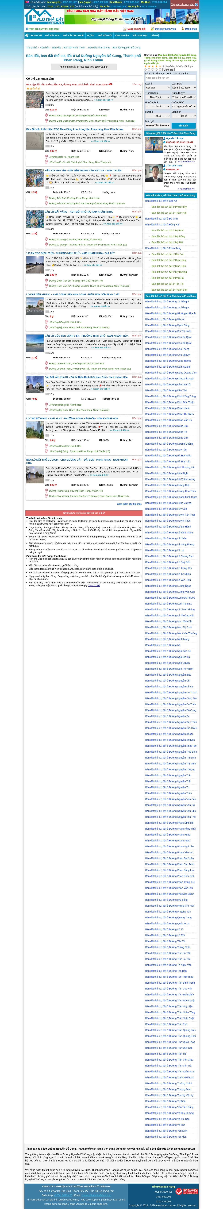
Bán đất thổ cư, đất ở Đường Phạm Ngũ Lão (169, 846)
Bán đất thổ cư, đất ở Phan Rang (163, 248)
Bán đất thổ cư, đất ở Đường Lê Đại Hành (168, 526)
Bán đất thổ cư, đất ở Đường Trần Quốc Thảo (170, 1042)
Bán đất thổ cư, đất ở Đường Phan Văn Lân (169, 888)
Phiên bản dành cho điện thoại (43, 29)
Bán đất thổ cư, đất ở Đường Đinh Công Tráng (170, 396)
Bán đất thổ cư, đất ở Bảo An (161, 200)
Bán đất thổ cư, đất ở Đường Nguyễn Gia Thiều (171, 728)
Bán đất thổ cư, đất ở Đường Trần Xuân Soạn (170, 1071)
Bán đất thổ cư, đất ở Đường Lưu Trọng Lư (168, 603)
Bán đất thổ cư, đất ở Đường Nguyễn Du (167, 716)
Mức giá (149, 121)
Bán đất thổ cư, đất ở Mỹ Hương (169, 272)
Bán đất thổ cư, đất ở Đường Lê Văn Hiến (168, 580)
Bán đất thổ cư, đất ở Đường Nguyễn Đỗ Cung (170, 710)
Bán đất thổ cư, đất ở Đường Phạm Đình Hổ (169, 822)
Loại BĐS (177, 83)
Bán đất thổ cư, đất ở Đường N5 (162, 645)
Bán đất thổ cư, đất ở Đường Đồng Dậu (166, 426)
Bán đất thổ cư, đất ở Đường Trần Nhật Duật (169, 1018)
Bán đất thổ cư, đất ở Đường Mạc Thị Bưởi (168, 627)
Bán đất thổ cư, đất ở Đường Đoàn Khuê (167, 408)
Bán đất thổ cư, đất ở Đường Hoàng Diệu (167, 485)
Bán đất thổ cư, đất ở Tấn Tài (167, 283)
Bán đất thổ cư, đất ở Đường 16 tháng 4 (167, 301)
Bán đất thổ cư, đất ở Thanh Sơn (169, 289)
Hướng (149, 111)
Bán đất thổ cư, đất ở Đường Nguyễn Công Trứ (171, 698)
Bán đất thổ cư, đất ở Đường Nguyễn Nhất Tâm (171, 745)
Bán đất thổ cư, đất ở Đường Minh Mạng (167, 639)
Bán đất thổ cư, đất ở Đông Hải (162, 224)
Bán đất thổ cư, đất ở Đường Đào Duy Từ (167, 384)
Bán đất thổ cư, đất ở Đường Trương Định (168, 1089)
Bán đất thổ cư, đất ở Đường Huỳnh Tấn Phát (170, 514)
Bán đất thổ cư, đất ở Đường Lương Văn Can (170, 591)
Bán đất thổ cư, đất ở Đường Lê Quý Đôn (167, 562)
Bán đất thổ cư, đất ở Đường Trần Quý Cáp (169, 1047)
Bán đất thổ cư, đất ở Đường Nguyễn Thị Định (170, 757)
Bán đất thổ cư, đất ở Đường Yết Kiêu (166, 1136)
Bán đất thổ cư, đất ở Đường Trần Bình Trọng (170, 982)
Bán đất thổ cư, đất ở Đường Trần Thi (165, 1053)
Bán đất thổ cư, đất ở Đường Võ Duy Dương (169, 1113)
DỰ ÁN (90, 35)
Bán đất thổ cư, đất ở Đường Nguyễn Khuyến (170, 739)
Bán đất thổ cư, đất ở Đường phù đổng (166, 899)
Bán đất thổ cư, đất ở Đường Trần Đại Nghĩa (169, 994)
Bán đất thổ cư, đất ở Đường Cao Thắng (167, 349)
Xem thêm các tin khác (129, 504)
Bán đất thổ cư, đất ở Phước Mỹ (169, 206)
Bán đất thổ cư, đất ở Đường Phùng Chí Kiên (169, 905)
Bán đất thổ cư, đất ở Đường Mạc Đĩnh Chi (168, 621)
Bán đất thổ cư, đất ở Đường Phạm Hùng (167, 834)
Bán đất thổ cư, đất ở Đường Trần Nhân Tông (170, 1012)
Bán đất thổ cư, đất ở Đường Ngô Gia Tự (167, 657)
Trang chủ (35, 35)
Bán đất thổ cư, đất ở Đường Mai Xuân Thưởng (171, 633)
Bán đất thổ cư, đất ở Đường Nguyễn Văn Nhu (170, 811)
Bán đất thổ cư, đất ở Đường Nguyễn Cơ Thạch (171, 692)
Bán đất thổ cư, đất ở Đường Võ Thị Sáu (167, 1119)
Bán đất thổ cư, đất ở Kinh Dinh (169, 266)
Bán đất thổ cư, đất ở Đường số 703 (165, 935)
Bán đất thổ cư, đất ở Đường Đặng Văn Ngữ (169, 378)
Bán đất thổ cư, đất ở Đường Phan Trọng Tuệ (170, 882)
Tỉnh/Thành (151, 93)
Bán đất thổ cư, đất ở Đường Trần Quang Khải (170, 1036)
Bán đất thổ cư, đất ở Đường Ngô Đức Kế (168, 651)
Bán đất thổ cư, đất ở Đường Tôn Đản (166, 970)
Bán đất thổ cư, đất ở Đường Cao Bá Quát (168, 337)
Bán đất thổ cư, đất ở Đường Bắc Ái (164, 319)
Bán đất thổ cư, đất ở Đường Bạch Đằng (167, 325)
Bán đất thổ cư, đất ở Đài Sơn (168, 254)
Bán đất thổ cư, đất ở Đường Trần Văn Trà (168, 1065)
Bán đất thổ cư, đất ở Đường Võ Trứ (165, 1124)
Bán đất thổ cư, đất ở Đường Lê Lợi (164, 550)
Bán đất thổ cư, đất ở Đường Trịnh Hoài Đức (169, 1077)
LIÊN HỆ (155, 35)
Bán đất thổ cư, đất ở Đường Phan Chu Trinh (169, 864)
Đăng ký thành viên (165, 29)
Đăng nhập (191, 29)
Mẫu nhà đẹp (140, 35)
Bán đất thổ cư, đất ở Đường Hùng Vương (168, 503)
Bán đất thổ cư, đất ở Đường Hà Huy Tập (167, 461)
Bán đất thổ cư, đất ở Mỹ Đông (168, 236)
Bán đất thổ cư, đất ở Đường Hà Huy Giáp (168, 455)
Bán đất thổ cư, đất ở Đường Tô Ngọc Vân (168, 965)
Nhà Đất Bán (52, 35)
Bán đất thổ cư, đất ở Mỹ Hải (167, 242)
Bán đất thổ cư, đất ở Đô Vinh (161, 218)
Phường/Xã (151, 102)
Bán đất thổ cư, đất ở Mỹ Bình (168, 230)
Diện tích (176, 111)
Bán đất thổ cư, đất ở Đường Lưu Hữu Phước (170, 597)
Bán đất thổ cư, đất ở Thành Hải (169, 212)
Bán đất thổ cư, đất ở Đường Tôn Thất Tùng (169, 976)
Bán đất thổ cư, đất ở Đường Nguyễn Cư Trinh (170, 704)
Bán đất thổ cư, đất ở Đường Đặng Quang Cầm (171, 372)
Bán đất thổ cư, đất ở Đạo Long (169, 260)
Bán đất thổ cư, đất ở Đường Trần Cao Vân (168, 988)
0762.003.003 (163, 1201)
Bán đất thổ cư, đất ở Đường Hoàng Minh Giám (171, 497)
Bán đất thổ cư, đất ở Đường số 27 (164, 929)
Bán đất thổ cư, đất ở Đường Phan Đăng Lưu (169, 870)
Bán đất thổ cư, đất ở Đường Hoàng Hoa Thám (171, 491)
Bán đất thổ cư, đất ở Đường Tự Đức (165, 1101)
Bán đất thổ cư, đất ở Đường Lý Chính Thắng (170, 609)
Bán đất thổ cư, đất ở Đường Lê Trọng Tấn (168, 568)
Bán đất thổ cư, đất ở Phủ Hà (168, 277)
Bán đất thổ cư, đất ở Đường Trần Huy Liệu (169, 1006)
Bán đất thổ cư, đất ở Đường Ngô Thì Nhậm (169, 668)
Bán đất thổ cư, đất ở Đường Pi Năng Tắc (168, 911)
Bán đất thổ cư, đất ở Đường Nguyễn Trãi (167, 781)
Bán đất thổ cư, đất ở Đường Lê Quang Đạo (169, 556)
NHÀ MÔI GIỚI (105, 35)
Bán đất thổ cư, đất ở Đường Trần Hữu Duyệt (170, 1000)
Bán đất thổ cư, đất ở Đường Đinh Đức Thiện (169, 402)
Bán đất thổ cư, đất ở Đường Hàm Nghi (166, 473)
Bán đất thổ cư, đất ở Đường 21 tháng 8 (167, 307)
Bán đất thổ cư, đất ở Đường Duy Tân (165, 449)
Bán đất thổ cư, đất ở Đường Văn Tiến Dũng (169, 1107)
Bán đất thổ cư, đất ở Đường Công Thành (168, 360)
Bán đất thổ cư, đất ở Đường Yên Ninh (166, 1130)
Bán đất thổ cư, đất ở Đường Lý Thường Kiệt (169, 615)
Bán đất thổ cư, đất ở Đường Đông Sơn (166, 437)
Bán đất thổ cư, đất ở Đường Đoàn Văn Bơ (168, 420)
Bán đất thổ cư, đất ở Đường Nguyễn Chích (169, 686)
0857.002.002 (163, 1196)
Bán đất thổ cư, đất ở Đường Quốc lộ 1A (167, 923)
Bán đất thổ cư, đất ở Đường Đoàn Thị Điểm (169, 414)
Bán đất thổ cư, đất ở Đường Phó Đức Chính (169, 893)
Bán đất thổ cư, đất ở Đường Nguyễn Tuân (168, 793)
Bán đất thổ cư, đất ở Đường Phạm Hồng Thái (170, 828)
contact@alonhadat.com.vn (96, 1195)
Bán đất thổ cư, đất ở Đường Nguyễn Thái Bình (171, 751)
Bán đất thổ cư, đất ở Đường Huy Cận (166, 508)
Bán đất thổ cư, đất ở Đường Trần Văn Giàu (169, 1059)
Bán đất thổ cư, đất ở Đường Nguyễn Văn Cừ (170, 805)
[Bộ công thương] (186, 1192)
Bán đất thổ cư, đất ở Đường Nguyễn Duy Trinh (171, 722)
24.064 (179, 66)
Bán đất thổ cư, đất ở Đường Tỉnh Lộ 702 (167, 953)
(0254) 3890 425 (63, 1195)
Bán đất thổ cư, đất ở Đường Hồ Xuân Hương (170, 479)
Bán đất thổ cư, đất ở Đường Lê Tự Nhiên (168, 574)
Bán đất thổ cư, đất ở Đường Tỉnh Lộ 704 (167, 959)
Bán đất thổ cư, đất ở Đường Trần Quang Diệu (170, 1030)
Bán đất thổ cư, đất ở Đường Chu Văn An (167, 354)
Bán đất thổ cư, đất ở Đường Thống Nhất (167, 947)
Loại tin (149, 83)
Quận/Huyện (178, 93)
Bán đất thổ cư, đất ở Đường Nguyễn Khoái (169, 734)
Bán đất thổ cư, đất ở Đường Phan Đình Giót (169, 876)
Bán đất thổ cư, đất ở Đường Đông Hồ (166, 431)
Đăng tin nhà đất (136, 29)
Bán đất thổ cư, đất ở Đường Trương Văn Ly (169, 1095)
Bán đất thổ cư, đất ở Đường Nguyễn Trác (168, 775)
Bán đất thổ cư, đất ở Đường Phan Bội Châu (169, 858)
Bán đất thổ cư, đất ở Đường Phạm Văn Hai (169, 852)
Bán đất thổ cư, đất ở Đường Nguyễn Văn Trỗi (170, 816)
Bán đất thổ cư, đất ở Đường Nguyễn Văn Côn (170, 799)
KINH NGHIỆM (122, 35)
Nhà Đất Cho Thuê (73, 35)
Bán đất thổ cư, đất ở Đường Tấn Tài (165, 941)
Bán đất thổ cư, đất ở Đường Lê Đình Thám (169, 532)
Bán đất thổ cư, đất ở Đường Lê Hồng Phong (169, 544)
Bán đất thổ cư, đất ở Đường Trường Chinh (168, 1083)
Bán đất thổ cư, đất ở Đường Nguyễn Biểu (168, 674)
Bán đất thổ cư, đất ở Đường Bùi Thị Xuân (168, 331)
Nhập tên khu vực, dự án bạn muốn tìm (166, 73)
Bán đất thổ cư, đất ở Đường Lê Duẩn (166, 538)
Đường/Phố (178, 102)
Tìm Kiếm (183, 126)
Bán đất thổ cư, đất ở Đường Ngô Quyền (167, 662)
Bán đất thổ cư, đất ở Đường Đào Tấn (166, 390)
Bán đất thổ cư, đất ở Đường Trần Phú (166, 1024)
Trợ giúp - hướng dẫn (182, 4)
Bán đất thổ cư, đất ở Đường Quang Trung (168, 917)
